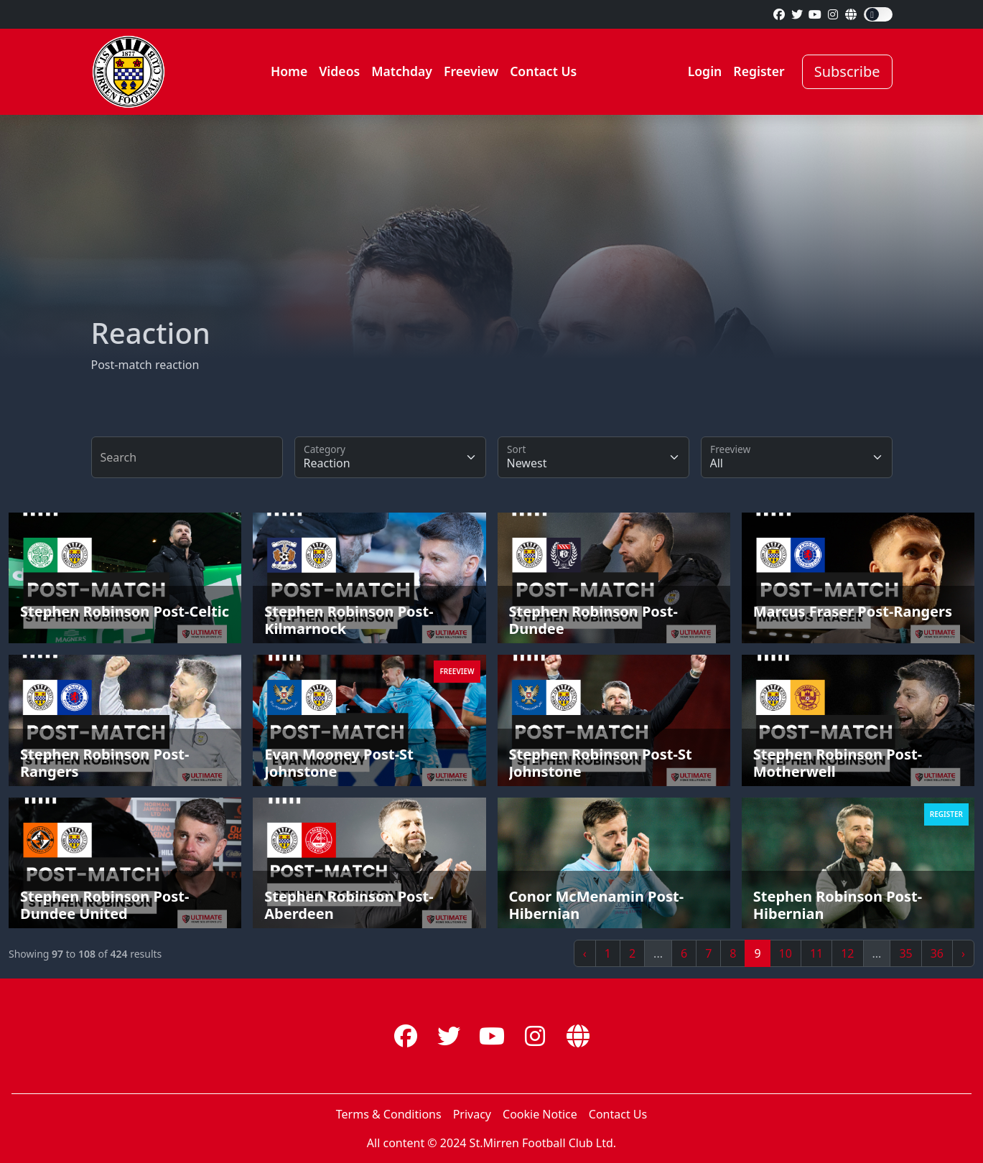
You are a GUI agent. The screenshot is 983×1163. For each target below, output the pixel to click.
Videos (339, 71)
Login (705, 71)
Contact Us (543, 71)
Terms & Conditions (389, 1114)
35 (905, 953)
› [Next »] (963, 953)
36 (937, 953)
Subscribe (847, 71)
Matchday (401, 71)
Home (289, 71)
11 (816, 953)
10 (785, 953)
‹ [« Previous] (585, 953)
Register (758, 71)
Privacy (472, 1114)
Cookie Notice (540, 1114)
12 (847, 953)
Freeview (471, 71)
